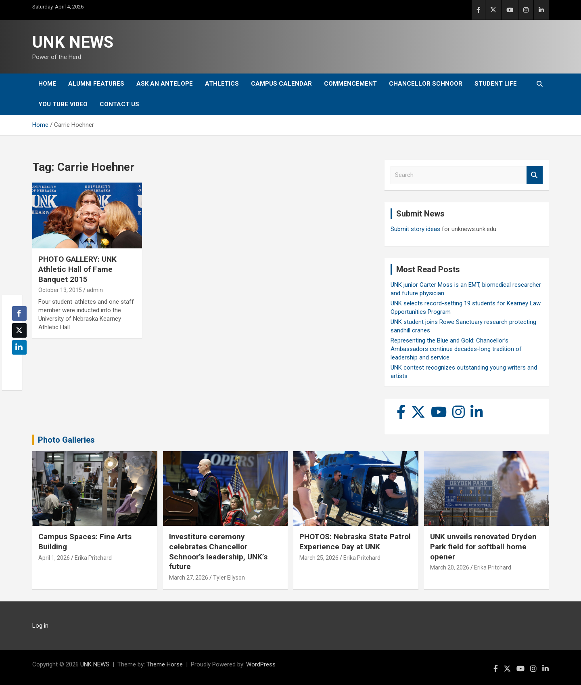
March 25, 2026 (319, 558)
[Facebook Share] (19, 313)
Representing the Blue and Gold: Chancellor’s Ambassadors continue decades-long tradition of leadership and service (456, 349)
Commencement (350, 83)
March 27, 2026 (188, 577)
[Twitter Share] (19, 330)
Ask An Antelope (164, 83)
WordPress (261, 664)
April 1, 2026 (54, 558)
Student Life (495, 83)
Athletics (222, 83)
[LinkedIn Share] (19, 347)
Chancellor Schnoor (425, 83)
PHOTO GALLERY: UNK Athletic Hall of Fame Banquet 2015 (77, 269)
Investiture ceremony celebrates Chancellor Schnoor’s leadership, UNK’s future (218, 551)
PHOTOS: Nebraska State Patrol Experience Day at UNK (355, 541)
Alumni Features (96, 83)
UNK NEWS (72, 42)
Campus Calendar (281, 83)
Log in (40, 625)
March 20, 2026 (449, 567)
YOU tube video (63, 104)
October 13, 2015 (60, 290)
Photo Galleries (66, 440)
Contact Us (119, 104)
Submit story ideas (415, 229)
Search (535, 175)
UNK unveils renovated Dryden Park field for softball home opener (483, 546)
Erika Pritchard (93, 558)
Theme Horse (164, 664)
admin (95, 290)
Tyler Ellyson (229, 577)
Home (47, 83)
